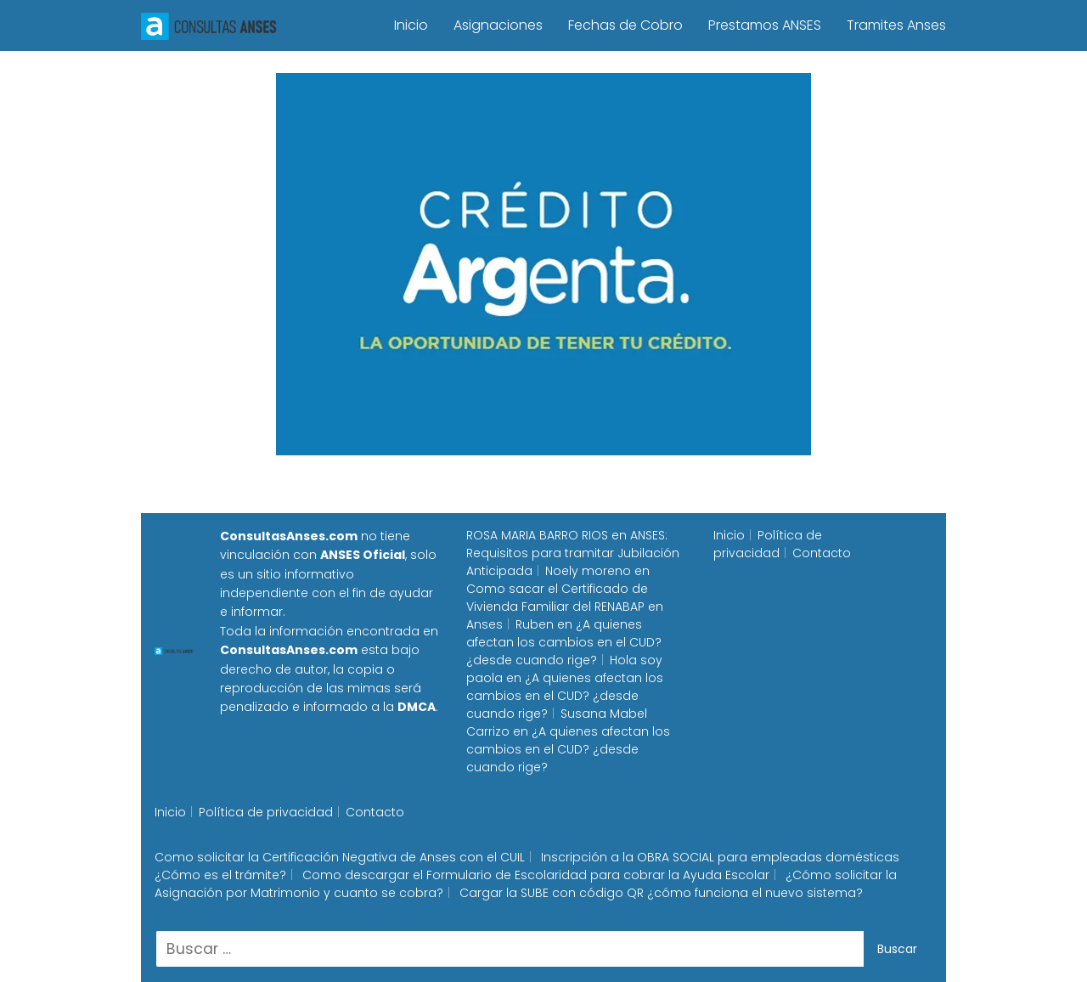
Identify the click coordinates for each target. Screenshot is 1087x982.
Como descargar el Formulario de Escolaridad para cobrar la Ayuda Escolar (535, 874)
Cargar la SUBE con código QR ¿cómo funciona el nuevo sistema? (661, 892)
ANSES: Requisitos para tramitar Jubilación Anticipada (572, 553)
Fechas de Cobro (625, 25)
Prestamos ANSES (764, 25)
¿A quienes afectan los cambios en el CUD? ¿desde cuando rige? (564, 642)
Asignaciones (498, 25)
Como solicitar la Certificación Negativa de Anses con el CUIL (340, 857)
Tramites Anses (896, 25)
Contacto (821, 553)
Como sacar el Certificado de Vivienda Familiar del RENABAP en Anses (564, 606)
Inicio (411, 25)
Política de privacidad (767, 544)
